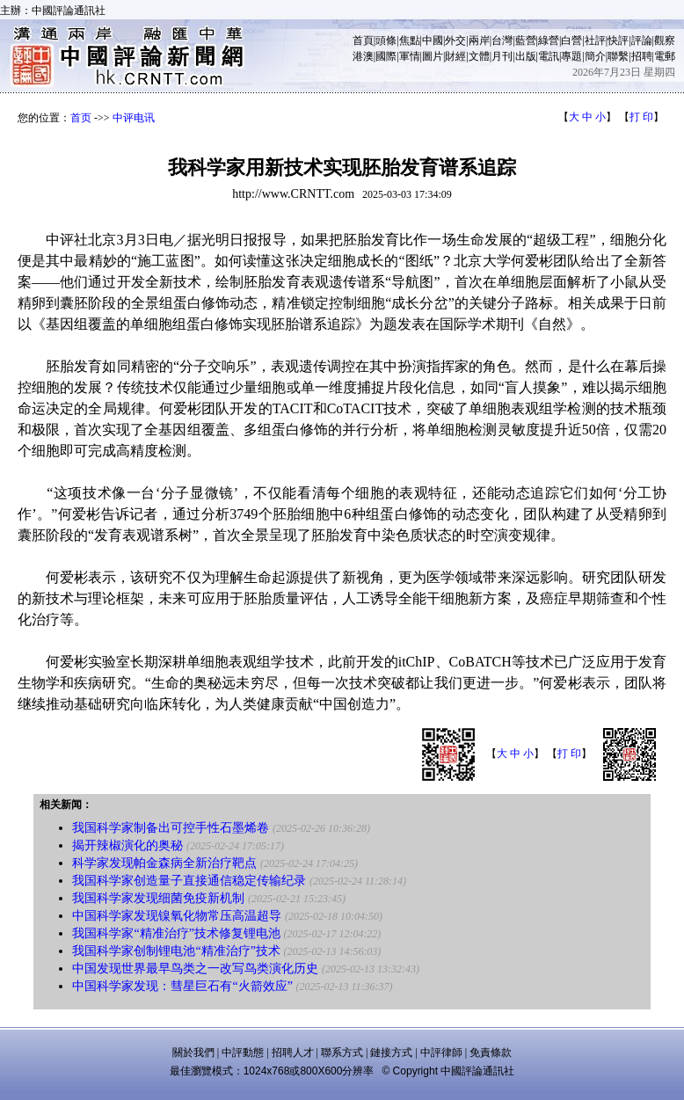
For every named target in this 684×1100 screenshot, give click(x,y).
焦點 (409, 40)
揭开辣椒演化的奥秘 (127, 845)
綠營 (548, 40)
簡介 (595, 56)
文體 (479, 56)
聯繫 (618, 56)
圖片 (432, 56)
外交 (455, 40)
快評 (618, 40)
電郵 (664, 56)
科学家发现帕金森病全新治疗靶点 (164, 863)
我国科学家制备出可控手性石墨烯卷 (170, 827)
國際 (386, 56)
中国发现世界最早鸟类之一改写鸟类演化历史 (195, 968)
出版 (525, 56)
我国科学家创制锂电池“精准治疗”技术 (176, 951)
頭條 (386, 40)
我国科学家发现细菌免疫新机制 (158, 898)
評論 (641, 40)
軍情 (409, 56)
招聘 (641, 56)
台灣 (502, 40)
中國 (432, 40)
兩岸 (479, 40)
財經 (455, 56)
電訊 (548, 56)
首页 (80, 118)
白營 (571, 40)
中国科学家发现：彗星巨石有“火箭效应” (182, 986)
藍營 (525, 40)
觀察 (664, 40)
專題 (571, 56)
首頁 (363, 40)
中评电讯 (134, 118)
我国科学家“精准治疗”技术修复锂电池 (176, 933)
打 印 (641, 117)
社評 (595, 40)
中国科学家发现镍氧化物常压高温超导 (176, 915)
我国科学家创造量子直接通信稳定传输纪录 (189, 880)
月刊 (502, 56)
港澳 (363, 56)
